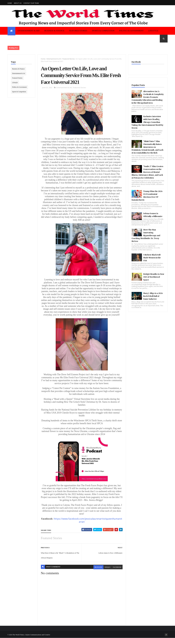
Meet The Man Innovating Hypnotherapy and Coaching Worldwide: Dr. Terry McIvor (146, 235)
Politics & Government (131, 31)
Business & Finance (54, 31)
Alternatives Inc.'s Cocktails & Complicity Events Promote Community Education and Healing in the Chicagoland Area (148, 97)
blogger (98, 567)
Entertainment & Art (29, 31)
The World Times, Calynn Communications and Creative (31, 635)
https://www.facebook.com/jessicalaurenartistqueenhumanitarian (87, 520)
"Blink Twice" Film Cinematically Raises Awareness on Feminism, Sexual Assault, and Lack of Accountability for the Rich (147, 147)
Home (10, 3)
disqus (107, 567)
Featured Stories (78, 31)
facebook (117, 567)
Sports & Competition (103, 31)
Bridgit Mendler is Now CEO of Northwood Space (153, 277)
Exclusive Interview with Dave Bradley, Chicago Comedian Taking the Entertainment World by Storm (147, 122)
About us (17, 3)
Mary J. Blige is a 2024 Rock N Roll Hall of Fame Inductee (153, 296)
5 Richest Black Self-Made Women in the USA (152, 258)
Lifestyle (153, 31)
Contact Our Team (31, 3)
